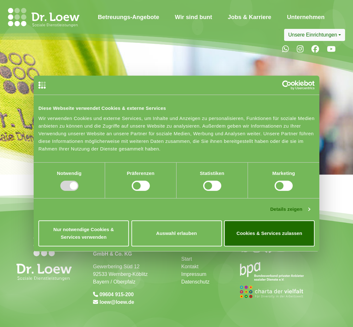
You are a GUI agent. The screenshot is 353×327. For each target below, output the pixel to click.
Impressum (193, 274)
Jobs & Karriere (249, 17)
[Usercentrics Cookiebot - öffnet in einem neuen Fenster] (287, 85)
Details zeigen (286, 209)
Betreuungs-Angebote (128, 17)
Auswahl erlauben (176, 233)
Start (186, 259)
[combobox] (314, 35)
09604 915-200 (116, 294)
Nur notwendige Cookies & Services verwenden (83, 233)
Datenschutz (195, 281)
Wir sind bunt (193, 17)
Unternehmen (306, 17)
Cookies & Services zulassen (269, 233)
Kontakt (189, 266)
